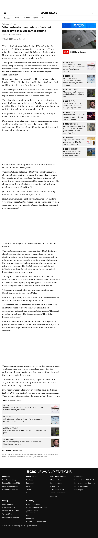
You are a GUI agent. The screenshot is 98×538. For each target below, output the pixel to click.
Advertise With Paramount (36, 507)
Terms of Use (7, 514)
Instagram (30, 486)
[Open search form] (92, 13)
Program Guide (56, 483)
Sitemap (53, 496)
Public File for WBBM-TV (84, 480)
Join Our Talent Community (32, 511)
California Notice (8, 507)
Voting (8, 450)
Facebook (30, 483)
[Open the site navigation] (19, 13)
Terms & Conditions (58, 493)
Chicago (7, 18)
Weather (27, 18)
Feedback (30, 518)
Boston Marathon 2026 (11, 483)
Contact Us (54, 486)
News (18, 18)
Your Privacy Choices (10, 511)
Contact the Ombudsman (36, 522)
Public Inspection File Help (84, 483)
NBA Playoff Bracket (10, 490)
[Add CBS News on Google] (13, 39)
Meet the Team (56, 480)
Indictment (17, 450)
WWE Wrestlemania (10, 486)
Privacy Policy (7, 504)
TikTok (28, 490)
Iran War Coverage (9, 480)
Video (44, 18)
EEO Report (79, 490)
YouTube (29, 480)
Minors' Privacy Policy (10, 517)
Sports (36, 18)
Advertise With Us (57, 490)
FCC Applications (81, 486)
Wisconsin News (9, 24)
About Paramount (33, 504)
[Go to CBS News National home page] (49, 13)
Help (28, 515)
